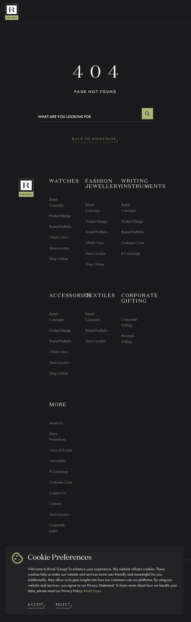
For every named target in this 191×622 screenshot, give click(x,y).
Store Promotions (57, 436)
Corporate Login (57, 527)
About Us (56, 422)
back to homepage (95, 140)
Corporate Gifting (129, 322)
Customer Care (132, 242)
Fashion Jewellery (103, 184)
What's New (58, 237)
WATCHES (64, 181)
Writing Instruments (143, 184)
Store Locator (59, 247)
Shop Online (58, 258)
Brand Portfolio (60, 226)
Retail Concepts (56, 202)
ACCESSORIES (70, 295)
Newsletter (57, 460)
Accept (37, 605)
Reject (64, 605)
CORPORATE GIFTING (139, 298)
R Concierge (130, 253)
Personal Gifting (127, 338)
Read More (92, 590)
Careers (55, 503)
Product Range (60, 215)
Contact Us (57, 492)
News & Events (60, 450)
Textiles (100, 295)
